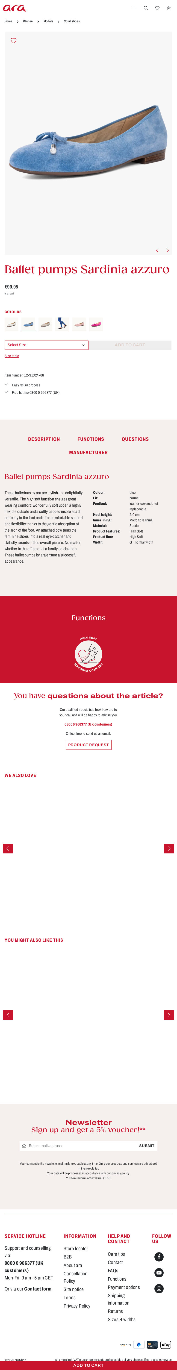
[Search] (145, 8)
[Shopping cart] (169, 8)
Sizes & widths (122, 1319)
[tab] (44, 439)
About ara (73, 1265)
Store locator (76, 1248)
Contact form (37, 1288)
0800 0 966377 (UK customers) (88, 724)
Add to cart (88, 1365)
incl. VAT (9, 293)
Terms (70, 1297)
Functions (117, 1279)
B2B (68, 1256)
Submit (147, 1146)
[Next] (167, 250)
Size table (12, 356)
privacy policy (120, 1173)
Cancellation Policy (76, 1277)
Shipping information (118, 1299)
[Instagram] (159, 1288)
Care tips (116, 1254)
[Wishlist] (157, 8)
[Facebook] (159, 1256)
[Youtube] (159, 1272)
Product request (88, 745)
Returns (115, 1311)
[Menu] (134, 8)
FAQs (113, 1270)
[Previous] (157, 250)
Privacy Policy (77, 1305)
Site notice (74, 1289)
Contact (115, 1262)
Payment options (124, 1287)
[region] (88, 143)
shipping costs (95, 1359)
